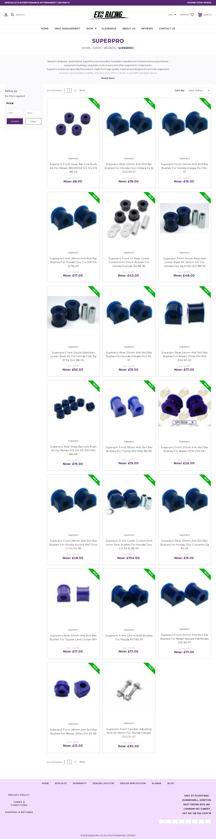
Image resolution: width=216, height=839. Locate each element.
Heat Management (67, 28)
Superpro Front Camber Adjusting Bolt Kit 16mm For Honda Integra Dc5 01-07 (129, 732)
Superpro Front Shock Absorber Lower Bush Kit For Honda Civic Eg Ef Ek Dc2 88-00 (73, 356)
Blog (170, 783)
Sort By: (180, 90)
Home (45, 28)
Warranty (79, 783)
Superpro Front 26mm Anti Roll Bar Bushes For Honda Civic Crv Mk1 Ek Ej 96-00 (73, 262)
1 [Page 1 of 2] (69, 90)
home (45, 783)
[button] (24, 103)
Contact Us (167, 28)
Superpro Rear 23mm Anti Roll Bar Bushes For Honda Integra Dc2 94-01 (129, 356)
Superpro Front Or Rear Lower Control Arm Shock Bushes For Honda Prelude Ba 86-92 (129, 262)
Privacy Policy (19, 795)
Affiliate (61, 783)
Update (15, 121)
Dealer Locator (103, 783)
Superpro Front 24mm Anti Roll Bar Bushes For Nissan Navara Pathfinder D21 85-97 (184, 638)
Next (83, 90)
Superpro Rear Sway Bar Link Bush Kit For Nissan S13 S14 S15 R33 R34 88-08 (73, 450)
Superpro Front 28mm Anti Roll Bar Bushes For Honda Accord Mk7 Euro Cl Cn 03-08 (73, 544)
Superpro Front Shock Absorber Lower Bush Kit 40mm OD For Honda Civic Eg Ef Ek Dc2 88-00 (184, 262)
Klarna (156, 783)
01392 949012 (203, 2)
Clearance (108, 28)
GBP (172, 14)
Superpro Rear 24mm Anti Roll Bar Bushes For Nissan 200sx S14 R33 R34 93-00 (184, 356)
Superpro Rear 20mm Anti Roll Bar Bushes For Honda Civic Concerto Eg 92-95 (184, 544)
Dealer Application (133, 783)
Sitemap (131, 835)
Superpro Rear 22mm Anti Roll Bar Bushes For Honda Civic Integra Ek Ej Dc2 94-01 (129, 168)
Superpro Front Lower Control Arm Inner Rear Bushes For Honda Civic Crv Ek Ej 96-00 (129, 544)
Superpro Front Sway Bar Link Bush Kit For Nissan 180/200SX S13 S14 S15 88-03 (73, 168)
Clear (33, 121)
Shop (91, 28)
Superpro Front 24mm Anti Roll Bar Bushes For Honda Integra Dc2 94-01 (184, 168)
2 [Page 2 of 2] (75, 90)
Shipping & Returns (19, 812)
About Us (128, 28)
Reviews (147, 28)
